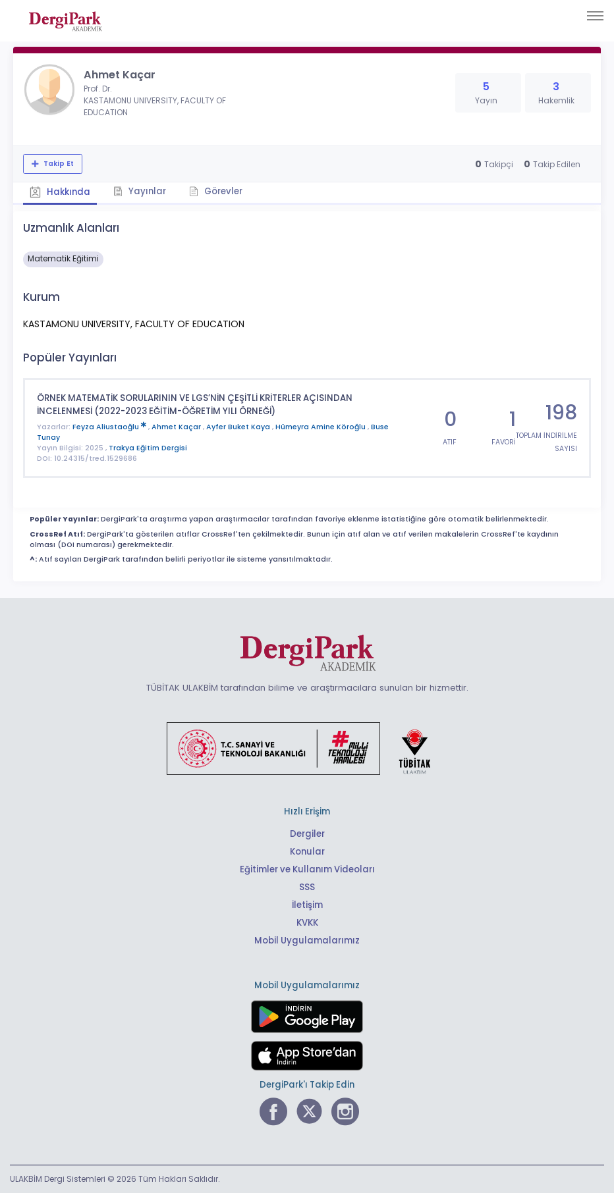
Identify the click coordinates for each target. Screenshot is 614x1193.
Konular (307, 851)
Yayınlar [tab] (139, 191)
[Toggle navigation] (595, 16)
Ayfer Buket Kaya (239, 427)
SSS (307, 887)
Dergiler (307, 834)
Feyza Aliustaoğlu (110, 427)
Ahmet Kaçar (177, 427)
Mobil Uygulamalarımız (307, 940)
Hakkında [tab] (60, 192)
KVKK (307, 922)
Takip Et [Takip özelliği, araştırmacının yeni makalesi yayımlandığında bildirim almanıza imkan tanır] (58, 164)
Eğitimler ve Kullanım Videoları (307, 869)
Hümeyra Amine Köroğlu (321, 427)
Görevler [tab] (215, 191)
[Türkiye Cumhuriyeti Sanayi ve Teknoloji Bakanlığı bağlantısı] (307, 748)
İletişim (307, 905)
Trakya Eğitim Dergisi (148, 448)
